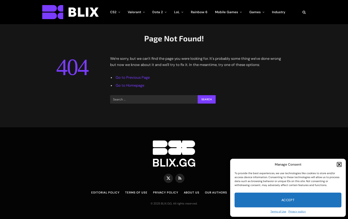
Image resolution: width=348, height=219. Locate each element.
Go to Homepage (130, 85)
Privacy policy (297, 211)
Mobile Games (226, 12)
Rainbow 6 (199, 12)
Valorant (134, 12)
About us (191, 192)
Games (255, 12)
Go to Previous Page (133, 77)
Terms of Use (278, 211)
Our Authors (216, 192)
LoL (177, 12)
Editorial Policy (105, 192)
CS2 (113, 12)
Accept (288, 200)
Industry (278, 12)
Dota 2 (157, 12)
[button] (339, 164)
